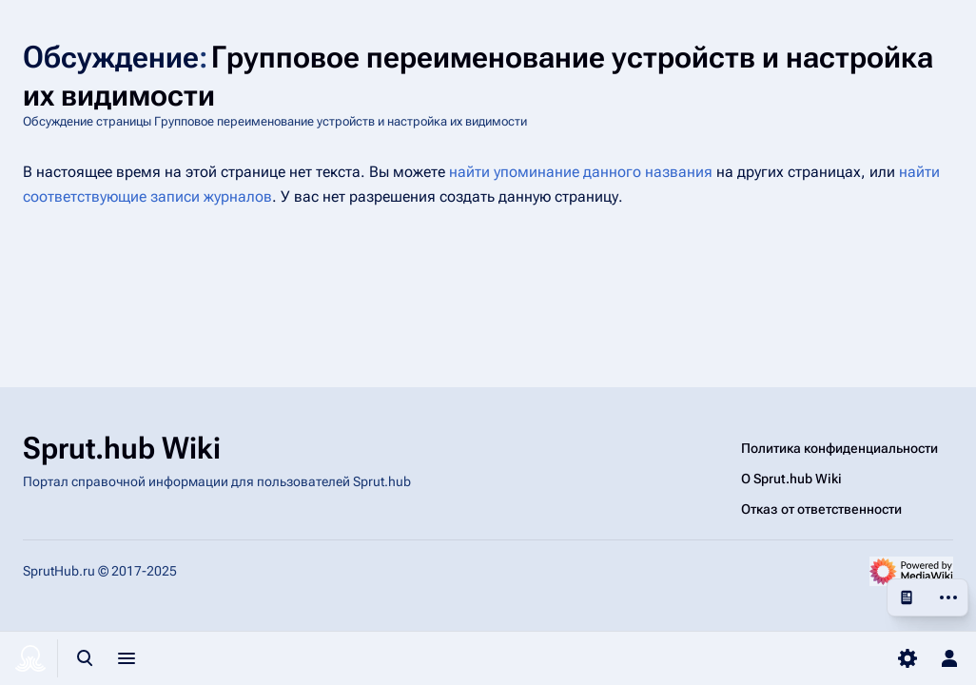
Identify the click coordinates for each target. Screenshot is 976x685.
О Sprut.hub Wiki (791, 478)
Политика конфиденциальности (839, 448)
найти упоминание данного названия (580, 172)
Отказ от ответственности (821, 509)
